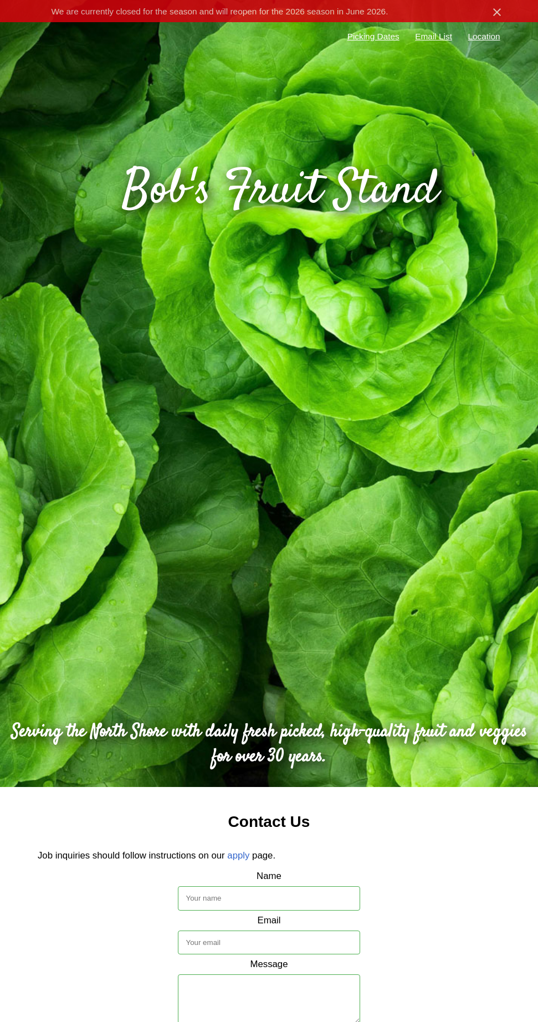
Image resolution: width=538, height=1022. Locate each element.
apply (238, 855)
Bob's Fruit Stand (280, 191)
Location (484, 36)
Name (269, 876)
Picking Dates (373, 36)
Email (269, 920)
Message (269, 964)
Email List (433, 36)
